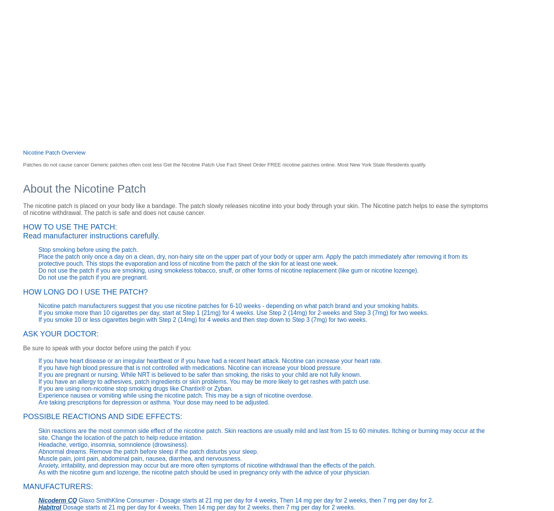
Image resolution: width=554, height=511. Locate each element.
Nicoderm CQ (57, 500)
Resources (329, 24)
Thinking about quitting (125, 24)
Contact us (404, 24)
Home (80, 24)
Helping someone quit (256, 24)
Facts (300, 24)
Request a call (368, 24)
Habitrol (49, 507)
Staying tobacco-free (191, 24)
